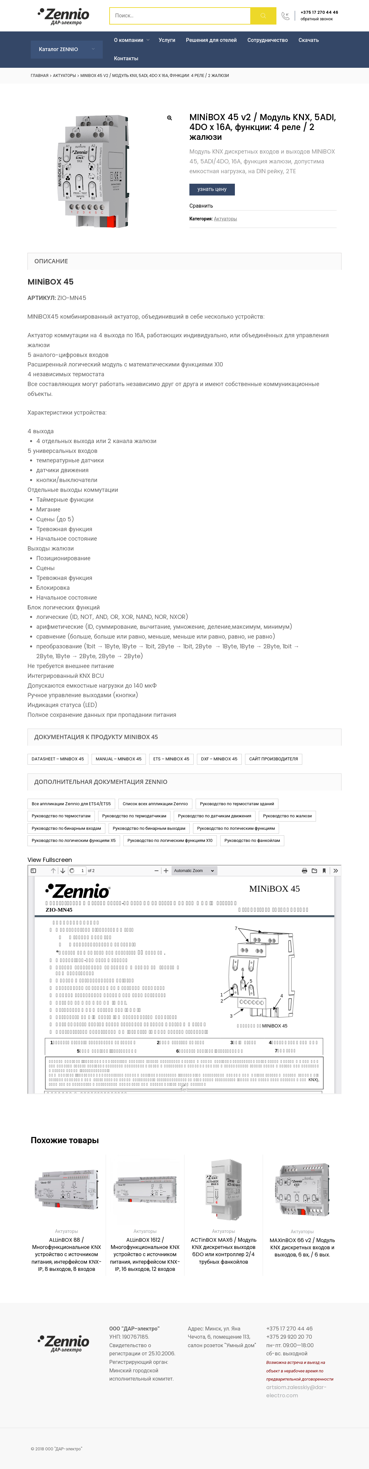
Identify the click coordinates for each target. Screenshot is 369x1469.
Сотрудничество (268, 40)
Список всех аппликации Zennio (155, 804)
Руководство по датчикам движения (214, 816)
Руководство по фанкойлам (252, 840)
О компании (131, 40)
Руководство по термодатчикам (134, 816)
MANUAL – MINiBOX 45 (119, 759)
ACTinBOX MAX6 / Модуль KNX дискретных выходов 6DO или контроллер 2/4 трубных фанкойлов (223, 1251)
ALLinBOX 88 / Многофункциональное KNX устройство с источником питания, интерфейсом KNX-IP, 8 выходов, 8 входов (66, 1254)
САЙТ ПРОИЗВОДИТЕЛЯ (273, 759)
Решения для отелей (211, 40)
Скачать (309, 40)
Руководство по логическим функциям (236, 828)
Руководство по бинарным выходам (149, 828)
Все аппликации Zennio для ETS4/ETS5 (71, 804)
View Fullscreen (49, 860)
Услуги (167, 40)
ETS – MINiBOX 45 (171, 759)
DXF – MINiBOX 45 (219, 759)
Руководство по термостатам (61, 816)
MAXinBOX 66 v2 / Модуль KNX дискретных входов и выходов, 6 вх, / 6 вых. (302, 1248)
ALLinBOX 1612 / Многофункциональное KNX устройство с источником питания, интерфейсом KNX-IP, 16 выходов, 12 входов (145, 1254)
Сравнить (201, 206)
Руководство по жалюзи (287, 816)
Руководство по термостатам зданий (237, 804)
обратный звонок (317, 19)
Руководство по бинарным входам (66, 828)
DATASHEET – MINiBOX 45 (58, 759)
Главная (39, 75)
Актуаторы (64, 75)
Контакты (126, 58)
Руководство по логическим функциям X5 (74, 840)
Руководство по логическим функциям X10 (170, 840)
